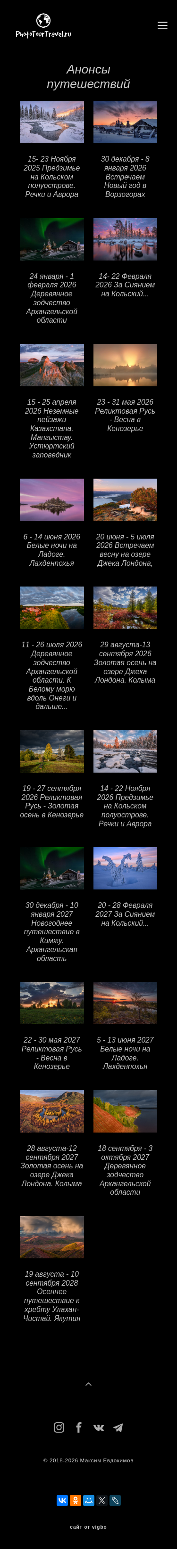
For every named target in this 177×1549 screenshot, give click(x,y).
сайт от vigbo (88, 1527)
